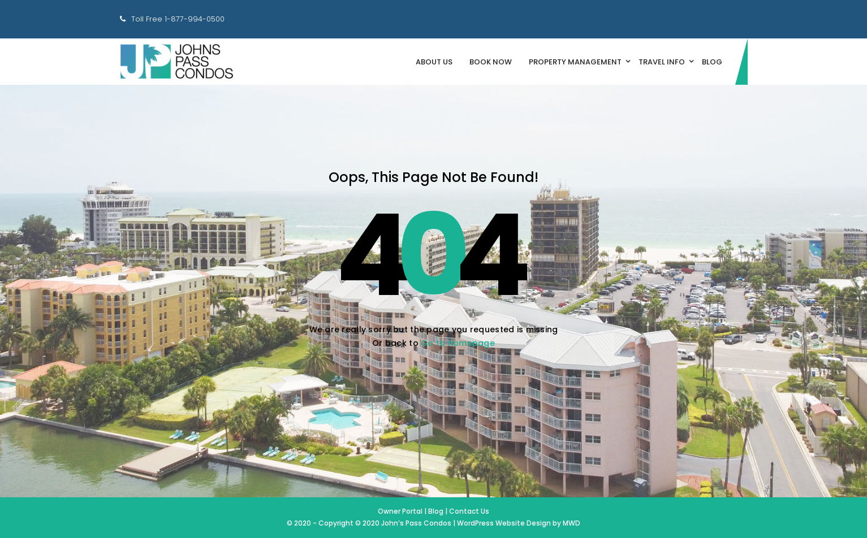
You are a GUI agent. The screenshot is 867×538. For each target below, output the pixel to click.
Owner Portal (401, 511)
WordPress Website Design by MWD (518, 523)
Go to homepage (458, 343)
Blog (435, 511)
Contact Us (469, 511)
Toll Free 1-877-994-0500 (178, 19)
